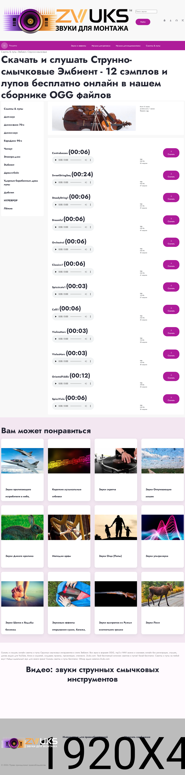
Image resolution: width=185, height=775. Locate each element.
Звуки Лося (153, 622)
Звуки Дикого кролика (19, 556)
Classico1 (58, 265)
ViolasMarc (59, 354)
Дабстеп (9, 192)
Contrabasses (60, 153)
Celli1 (55, 309)
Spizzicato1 (59, 287)
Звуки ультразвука (157, 556)
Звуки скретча (107, 489)
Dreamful (57, 220)
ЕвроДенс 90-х (13, 141)
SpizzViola (58, 399)
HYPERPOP (10, 200)
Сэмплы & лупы (8, 51)
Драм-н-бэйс (11, 173)
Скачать (171, 153)
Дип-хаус (9, 117)
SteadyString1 (60, 198)
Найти (143, 21)
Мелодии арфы (61, 556)
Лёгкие (8, 208)
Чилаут (8, 149)
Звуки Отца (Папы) (110, 556)
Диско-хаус (11, 133)
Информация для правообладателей (85, 737)
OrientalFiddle (61, 377)
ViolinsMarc (59, 332)
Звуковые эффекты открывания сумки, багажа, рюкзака (69, 630)
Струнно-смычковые (37, 51)
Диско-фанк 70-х (14, 125)
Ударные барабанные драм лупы (21, 182)
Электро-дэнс (12, 157)
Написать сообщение (137, 737)
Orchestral (58, 242)
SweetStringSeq (61, 175)
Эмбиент (22, 51)
